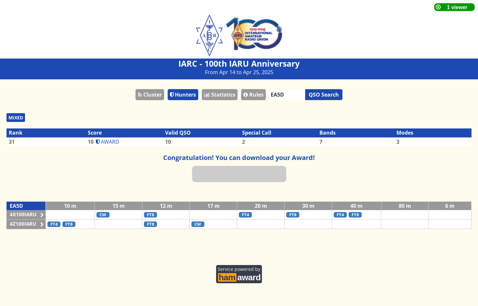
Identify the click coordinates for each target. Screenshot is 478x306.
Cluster (150, 94)
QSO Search (324, 94)
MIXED (15, 117)
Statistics (219, 94)
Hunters (183, 94)
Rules (253, 94)
